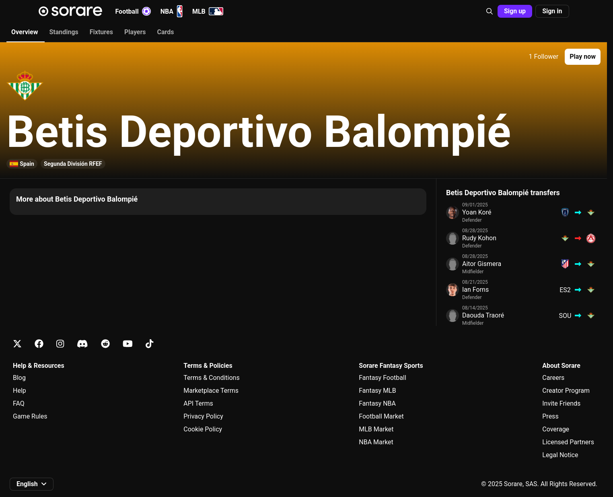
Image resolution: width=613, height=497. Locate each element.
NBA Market (376, 442)
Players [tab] (135, 32)
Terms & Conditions (211, 378)
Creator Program (566, 390)
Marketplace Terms (211, 390)
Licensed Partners (568, 442)
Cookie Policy (202, 429)
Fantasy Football (382, 378)
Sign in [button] (552, 11)
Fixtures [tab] (101, 32)
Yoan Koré (476, 212)
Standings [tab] (63, 32)
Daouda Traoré (483, 315)
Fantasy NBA (377, 403)
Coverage (555, 429)
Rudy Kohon (479, 238)
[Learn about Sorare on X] (17, 344)
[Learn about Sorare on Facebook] (39, 344)
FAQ (19, 403)
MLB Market (376, 429)
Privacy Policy (203, 416)
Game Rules (30, 416)
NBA (171, 11)
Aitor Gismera (481, 264)
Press (550, 416)
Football (133, 11)
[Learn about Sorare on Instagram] (60, 344)
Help (19, 390)
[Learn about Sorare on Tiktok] (149, 344)
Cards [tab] (165, 32)
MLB (207, 11)
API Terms (198, 403)
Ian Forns (475, 289)
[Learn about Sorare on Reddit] (105, 344)
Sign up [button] (515, 11)
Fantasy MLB (377, 390)
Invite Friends (561, 403)
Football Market (381, 416)
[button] (489, 11)
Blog (19, 378)
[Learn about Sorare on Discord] (82, 344)
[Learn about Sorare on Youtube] (127, 344)
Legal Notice (560, 455)
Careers (553, 378)
